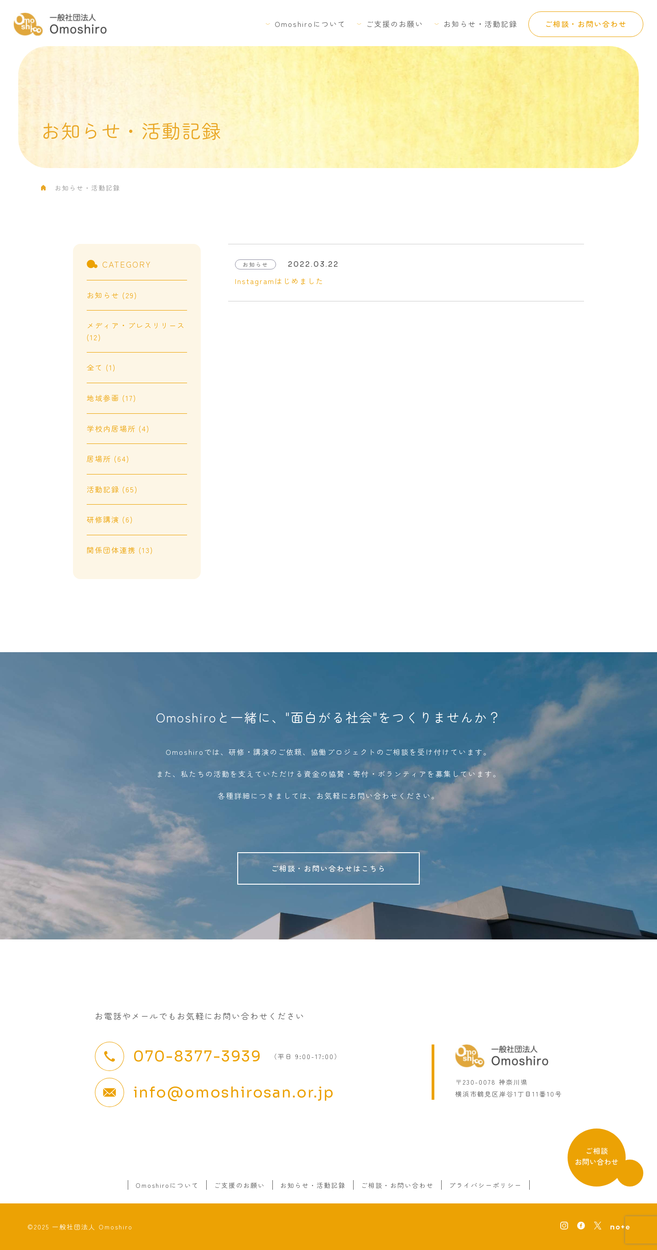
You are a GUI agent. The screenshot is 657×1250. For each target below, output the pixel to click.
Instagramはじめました (279, 280)
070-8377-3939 (197, 1056)
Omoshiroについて (310, 23)
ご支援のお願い (394, 23)
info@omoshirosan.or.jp (233, 1092)
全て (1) (101, 367)
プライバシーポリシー (485, 1185)
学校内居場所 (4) (118, 428)
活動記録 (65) (112, 489)
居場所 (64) (108, 458)
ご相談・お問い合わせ (586, 23)
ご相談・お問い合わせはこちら (328, 868)
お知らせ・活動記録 (480, 23)
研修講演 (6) (110, 519)
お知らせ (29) (112, 295)
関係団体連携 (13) (120, 549)
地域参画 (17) (111, 397)
